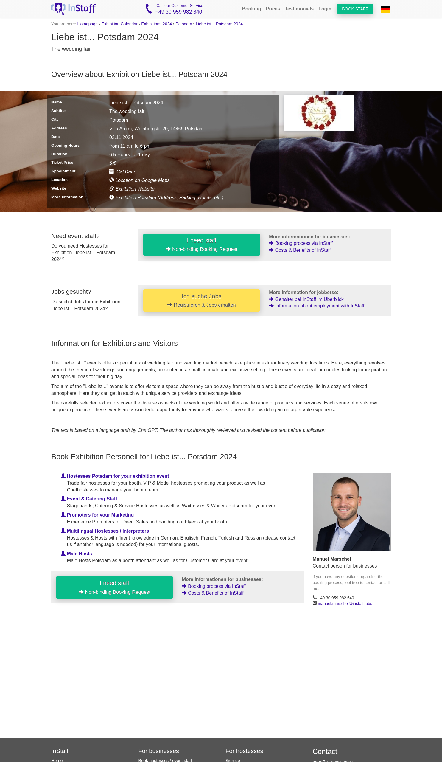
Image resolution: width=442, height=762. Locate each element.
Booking (251, 8)
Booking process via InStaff (301, 243)
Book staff (355, 9)
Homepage (87, 23)
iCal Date (122, 171)
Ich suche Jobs (201, 300)
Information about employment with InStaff (316, 305)
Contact (325, 751)
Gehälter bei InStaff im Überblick (306, 299)
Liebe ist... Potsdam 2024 (219, 23)
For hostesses (244, 751)
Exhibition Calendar (119, 23)
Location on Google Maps (139, 180)
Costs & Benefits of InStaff (300, 250)
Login (324, 8)
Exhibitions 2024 (156, 23)
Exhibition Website (132, 188)
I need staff (201, 244)
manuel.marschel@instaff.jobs (345, 603)
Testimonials (299, 8)
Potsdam (183, 23)
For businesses (158, 751)
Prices (273, 8)
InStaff (60, 751)
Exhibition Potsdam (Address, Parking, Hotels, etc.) (166, 197)
